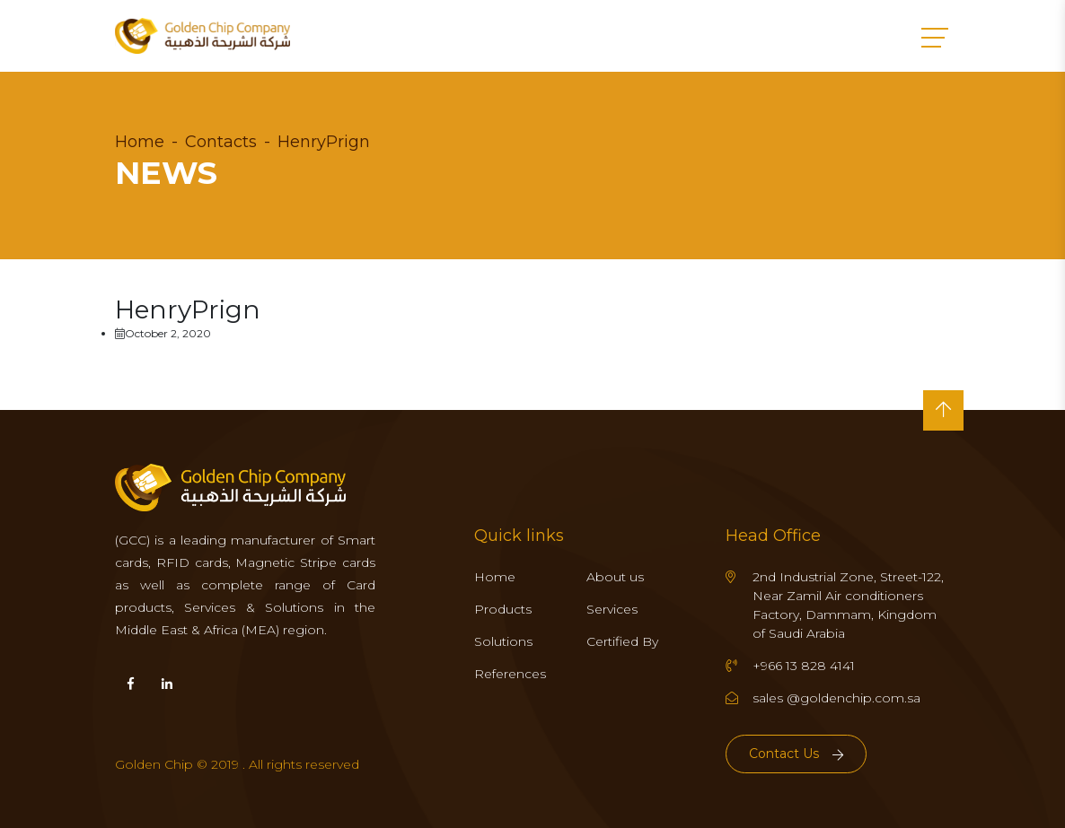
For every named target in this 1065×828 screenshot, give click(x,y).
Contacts (221, 142)
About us (615, 577)
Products (503, 609)
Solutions (503, 641)
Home (139, 142)
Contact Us (796, 753)
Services (612, 609)
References (510, 674)
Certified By (622, 641)
